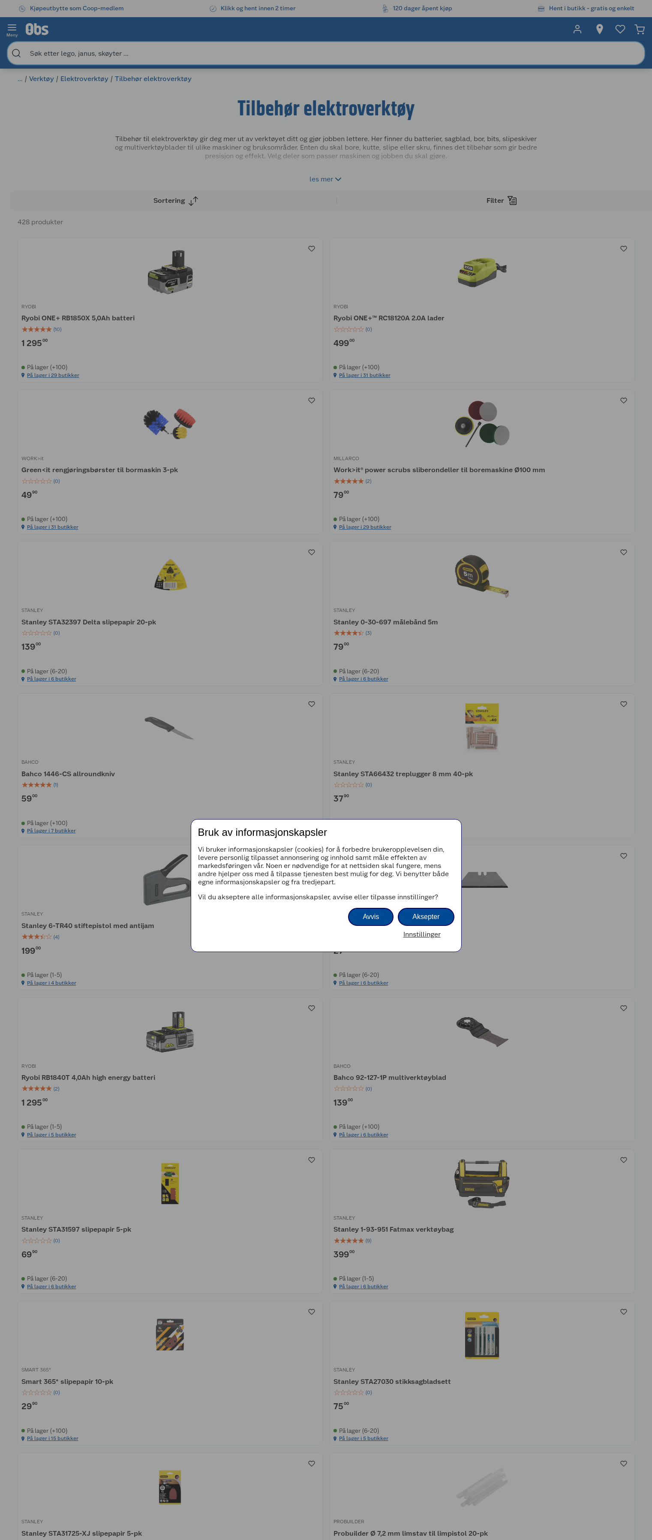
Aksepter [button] (425, 916)
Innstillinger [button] (422, 934)
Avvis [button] (371, 916)
